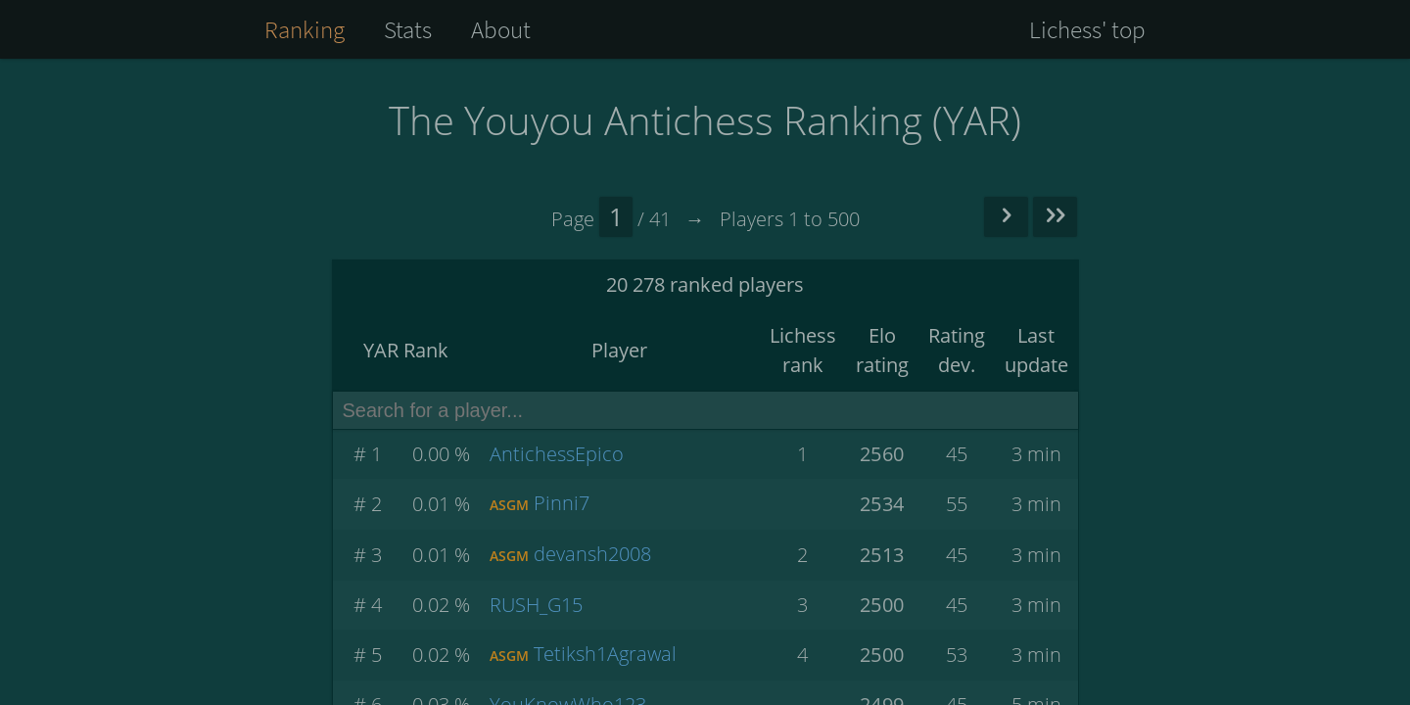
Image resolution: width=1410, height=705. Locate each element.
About (501, 29)
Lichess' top (1087, 29)
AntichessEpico (557, 454)
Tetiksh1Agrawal (605, 653)
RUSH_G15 (536, 604)
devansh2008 (592, 553)
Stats (408, 29)
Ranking (304, 29)
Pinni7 (561, 503)
